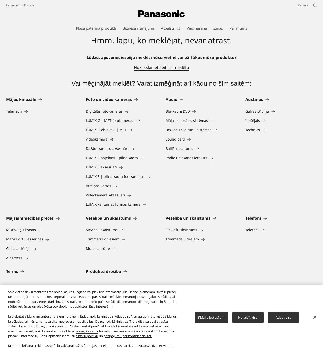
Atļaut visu (284, 317)
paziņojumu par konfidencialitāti (128, 336)
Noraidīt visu (248, 317)
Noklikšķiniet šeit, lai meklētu (161, 67)
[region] (161, 318)
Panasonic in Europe (20, 5)
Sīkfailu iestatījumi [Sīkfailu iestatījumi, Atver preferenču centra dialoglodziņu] (211, 317)
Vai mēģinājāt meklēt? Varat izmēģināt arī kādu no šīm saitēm (160, 83)
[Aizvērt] (314, 317)
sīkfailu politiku (87, 336)
